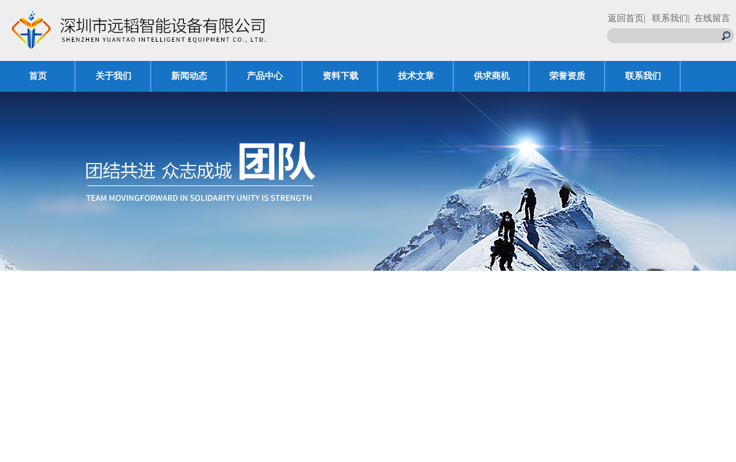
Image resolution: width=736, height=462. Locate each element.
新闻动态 (189, 76)
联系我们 (643, 76)
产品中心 (265, 76)
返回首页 (626, 18)
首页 (38, 76)
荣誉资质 (567, 76)
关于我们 (113, 76)
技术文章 (416, 76)
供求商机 (492, 76)
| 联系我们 (666, 18)
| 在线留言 (709, 18)
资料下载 (340, 76)
